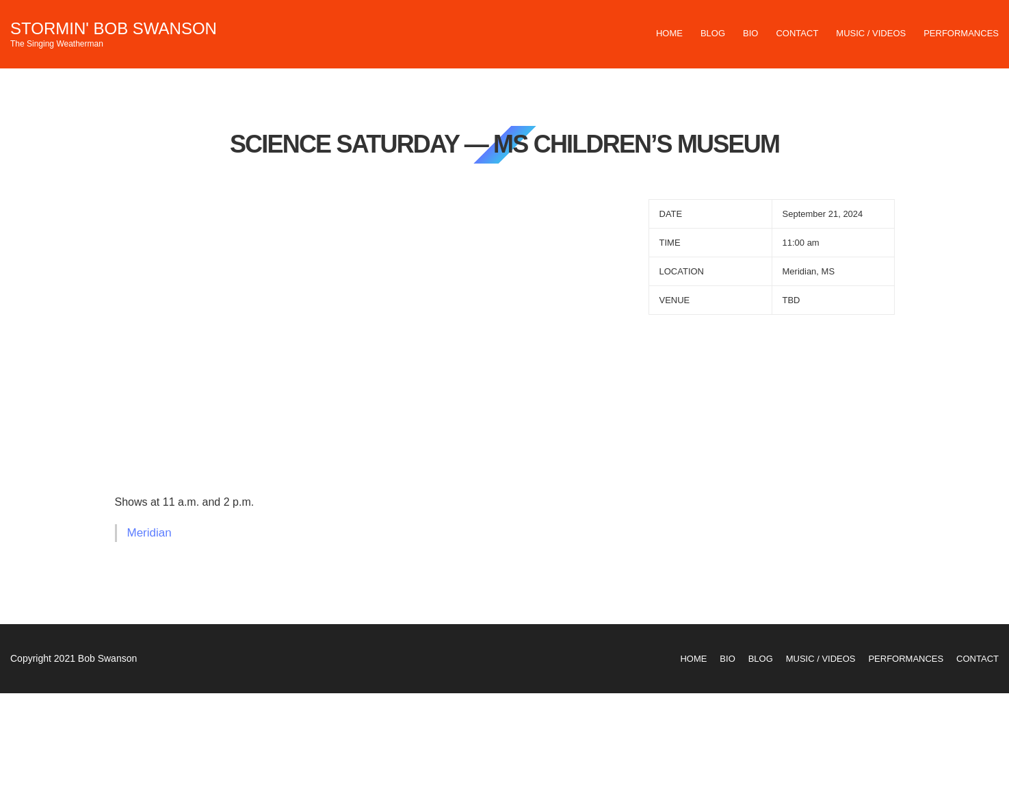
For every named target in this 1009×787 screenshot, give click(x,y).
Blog (712, 33)
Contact (797, 33)
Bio (750, 33)
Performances (961, 33)
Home (669, 33)
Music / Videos (871, 33)
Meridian (149, 532)
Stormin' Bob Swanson (113, 28)
